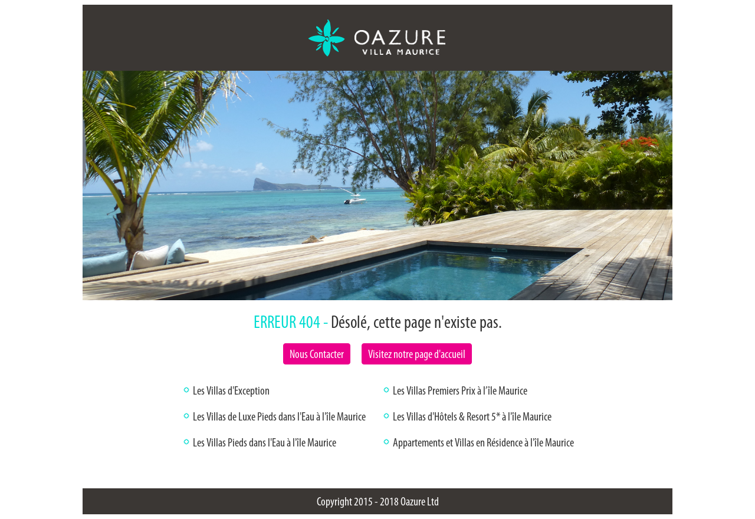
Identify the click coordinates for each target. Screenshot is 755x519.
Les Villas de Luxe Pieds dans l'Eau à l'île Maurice (279, 416)
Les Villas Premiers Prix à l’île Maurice (460, 390)
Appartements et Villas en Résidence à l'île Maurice (483, 442)
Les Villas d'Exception (231, 390)
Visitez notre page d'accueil (416, 354)
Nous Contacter (317, 354)
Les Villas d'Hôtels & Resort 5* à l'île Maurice (472, 416)
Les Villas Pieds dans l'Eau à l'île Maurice (264, 442)
